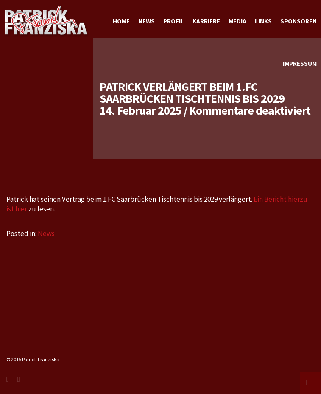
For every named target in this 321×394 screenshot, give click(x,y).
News (46, 233)
